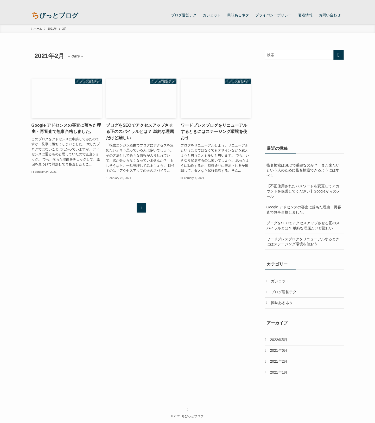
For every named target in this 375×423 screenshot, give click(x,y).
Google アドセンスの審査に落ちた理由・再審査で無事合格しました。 (303, 209)
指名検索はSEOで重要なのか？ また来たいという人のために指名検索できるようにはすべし (303, 170)
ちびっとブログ (54, 15)
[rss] (333, 3)
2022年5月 (279, 340)
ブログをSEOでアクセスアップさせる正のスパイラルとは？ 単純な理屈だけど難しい (303, 225)
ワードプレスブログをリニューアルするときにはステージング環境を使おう (302, 241)
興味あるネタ (282, 303)
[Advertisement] (304, 101)
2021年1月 (279, 372)
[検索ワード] (304, 55)
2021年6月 (279, 350)
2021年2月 (279, 361)
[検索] (340, 3)
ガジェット (280, 281)
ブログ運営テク (283, 292)
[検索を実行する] (338, 55)
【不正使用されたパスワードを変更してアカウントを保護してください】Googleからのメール (303, 191)
